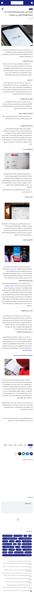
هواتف (31, 447)
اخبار (26, 535)
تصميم (19, 549)
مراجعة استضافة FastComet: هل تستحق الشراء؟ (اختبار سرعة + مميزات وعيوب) (17, 567)
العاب (19, 541)
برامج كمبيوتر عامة (27, 546)
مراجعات (5, 552)
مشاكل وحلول (28, 555)
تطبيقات (12, 549)
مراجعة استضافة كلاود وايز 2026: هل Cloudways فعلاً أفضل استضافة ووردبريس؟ (18, 579)
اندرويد (6, 541)
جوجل (6, 549)
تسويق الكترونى (28, 549)
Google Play (12, 271)
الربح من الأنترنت (27, 541)
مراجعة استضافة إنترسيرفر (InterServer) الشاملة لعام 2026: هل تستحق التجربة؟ (18, 591)
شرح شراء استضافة (19, 552)
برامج (15, 544)
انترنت (13, 541)
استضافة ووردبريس (8, 535)
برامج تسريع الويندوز (7, 544)
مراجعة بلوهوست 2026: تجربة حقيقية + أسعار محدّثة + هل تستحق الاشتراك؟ (19, 582)
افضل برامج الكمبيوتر (27, 538)
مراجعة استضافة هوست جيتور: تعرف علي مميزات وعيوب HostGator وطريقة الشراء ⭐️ (18, 570)
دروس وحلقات (28, 552)
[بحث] (2, 3)
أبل (30, 535)
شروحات (10, 552)
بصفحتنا (22, 420)
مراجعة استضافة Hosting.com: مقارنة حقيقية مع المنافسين (19, 561)
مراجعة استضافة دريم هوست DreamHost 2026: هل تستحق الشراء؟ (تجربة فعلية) (17, 588)
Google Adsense (14, 283)
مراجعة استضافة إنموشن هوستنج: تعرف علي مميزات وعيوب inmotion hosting (18, 576)
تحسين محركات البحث (9, 546)
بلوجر (19, 546)
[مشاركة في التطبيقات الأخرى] (16, 453)
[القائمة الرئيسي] (32, 3)
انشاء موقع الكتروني (27, 544)
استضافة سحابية (18, 535)
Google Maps (17, 355)
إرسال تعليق (28, 503)
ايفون (19, 544)
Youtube (26, 149)
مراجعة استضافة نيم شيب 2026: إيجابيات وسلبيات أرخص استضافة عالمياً (17, 573)
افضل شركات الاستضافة (12, 538)
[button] (27, 453)
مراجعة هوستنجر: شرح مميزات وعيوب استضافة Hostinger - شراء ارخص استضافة (17, 564)
